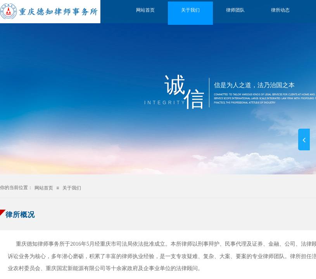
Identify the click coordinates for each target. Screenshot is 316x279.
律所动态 (280, 10)
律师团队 (235, 10)
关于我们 (190, 10)
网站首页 (145, 10)
